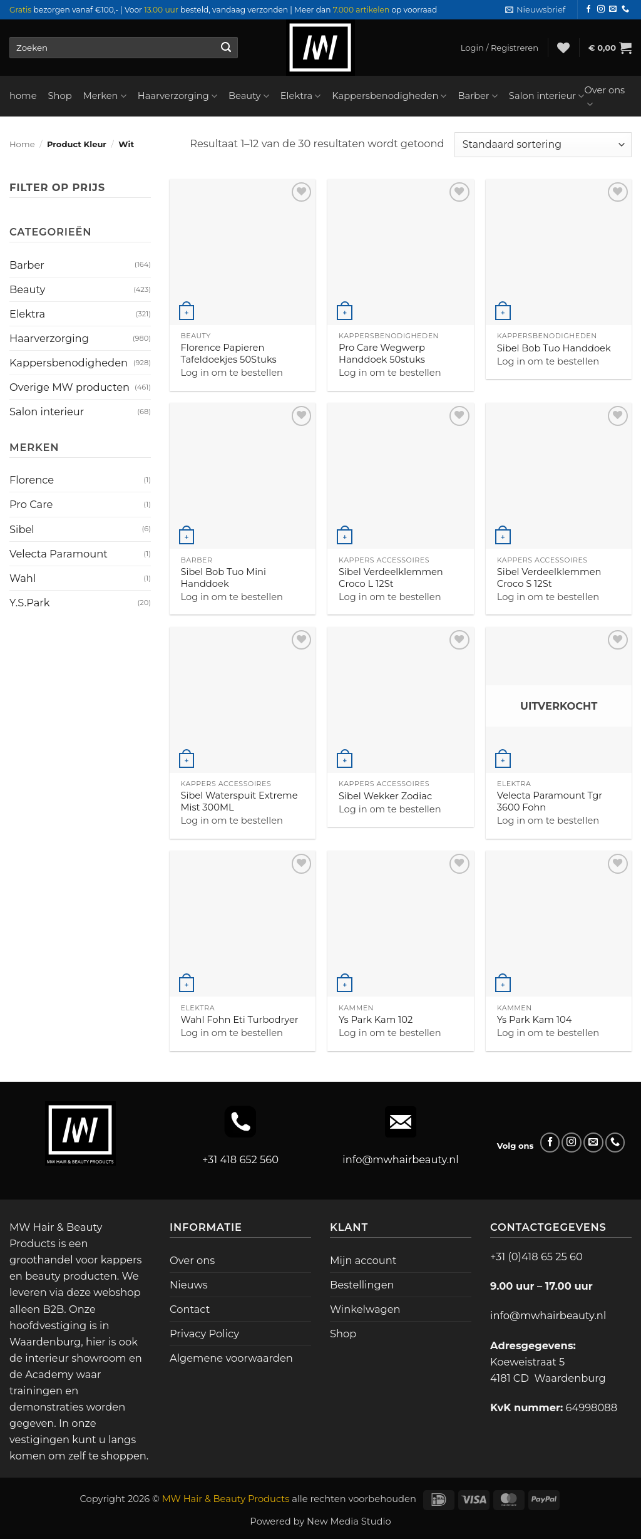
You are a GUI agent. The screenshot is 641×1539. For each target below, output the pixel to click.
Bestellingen (362, 1284)
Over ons (604, 97)
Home (22, 144)
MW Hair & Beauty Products (226, 1499)
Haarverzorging (177, 96)
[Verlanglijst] (563, 47)
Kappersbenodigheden (389, 96)
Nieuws (189, 1284)
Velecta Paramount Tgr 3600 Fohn (549, 801)
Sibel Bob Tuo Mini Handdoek (223, 577)
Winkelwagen (365, 1309)
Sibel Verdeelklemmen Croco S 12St (549, 577)
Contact (190, 1309)
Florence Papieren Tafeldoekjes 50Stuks (228, 353)
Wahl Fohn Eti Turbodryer (239, 1019)
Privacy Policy (204, 1333)
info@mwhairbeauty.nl (400, 1159)
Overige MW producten (69, 387)
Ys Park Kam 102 (376, 1019)
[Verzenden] (226, 47)
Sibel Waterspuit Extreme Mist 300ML (238, 801)
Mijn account (363, 1260)
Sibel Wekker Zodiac (385, 796)
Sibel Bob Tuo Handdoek (554, 348)
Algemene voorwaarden (231, 1358)
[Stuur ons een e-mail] (613, 9)
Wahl (22, 578)
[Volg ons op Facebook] (588, 9)
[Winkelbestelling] (543, 144)
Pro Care (31, 504)
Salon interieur (547, 96)
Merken (104, 96)
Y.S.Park (29, 602)
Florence (31, 480)
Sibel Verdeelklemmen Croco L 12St (391, 577)
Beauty (248, 96)
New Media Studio (349, 1521)
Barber (477, 96)
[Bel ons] (625, 9)
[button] (535, 9)
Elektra (300, 96)
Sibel (21, 529)
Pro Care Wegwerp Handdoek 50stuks (382, 353)
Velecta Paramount (58, 553)
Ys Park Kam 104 (534, 1019)
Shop (60, 95)
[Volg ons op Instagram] (601, 9)
